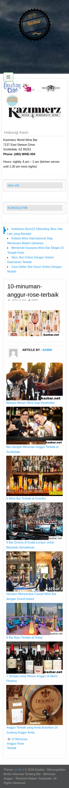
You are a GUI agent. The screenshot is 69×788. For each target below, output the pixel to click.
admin (34, 300)
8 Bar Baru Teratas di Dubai (24, 637)
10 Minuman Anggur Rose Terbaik (17, 744)
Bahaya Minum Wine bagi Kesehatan (30, 402)
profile (18, 769)
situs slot (13, 185)
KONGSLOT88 (17, 207)
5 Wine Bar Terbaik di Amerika (26, 498)
